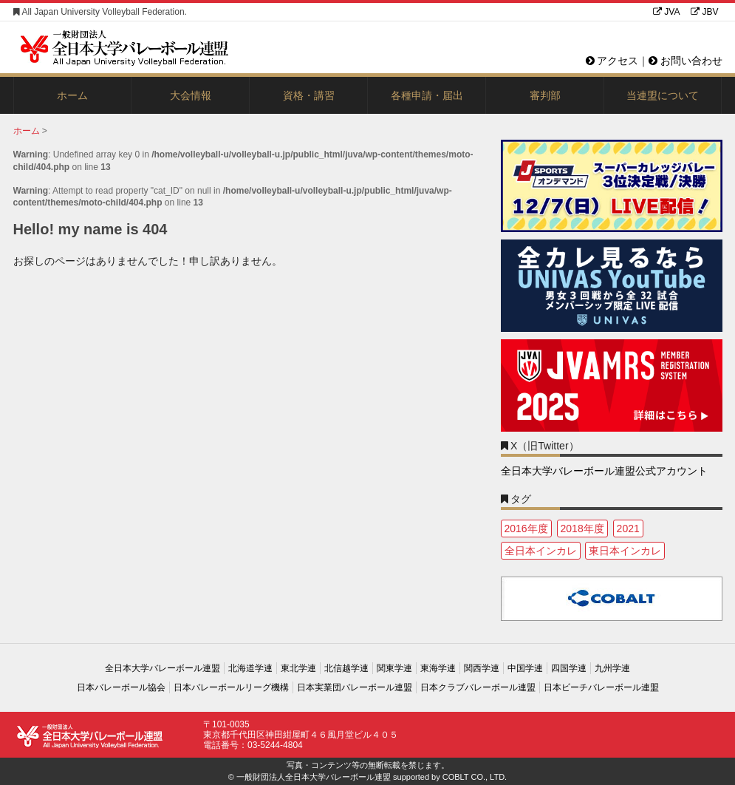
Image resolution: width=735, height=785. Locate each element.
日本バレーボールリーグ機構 (231, 687)
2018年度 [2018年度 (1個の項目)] (582, 528)
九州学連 (612, 668)
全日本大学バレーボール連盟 (162, 668)
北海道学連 (250, 668)
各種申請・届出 (427, 95)
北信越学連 (346, 668)
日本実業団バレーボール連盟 (354, 687)
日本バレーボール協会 (121, 687)
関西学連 (481, 668)
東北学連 (298, 668)
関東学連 (394, 668)
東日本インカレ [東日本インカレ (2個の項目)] (625, 551)
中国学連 (525, 668)
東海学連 (438, 668)
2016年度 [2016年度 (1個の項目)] (526, 528)
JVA (666, 12)
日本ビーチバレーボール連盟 (601, 687)
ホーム (72, 95)
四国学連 (569, 668)
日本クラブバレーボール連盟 (478, 687)
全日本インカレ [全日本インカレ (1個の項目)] (541, 551)
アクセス (612, 61)
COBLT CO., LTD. (474, 776)
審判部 (545, 95)
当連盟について (662, 95)
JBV (704, 12)
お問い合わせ (685, 61)
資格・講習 (309, 95)
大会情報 (190, 95)
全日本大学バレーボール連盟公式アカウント (604, 471)
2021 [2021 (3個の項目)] (628, 528)
